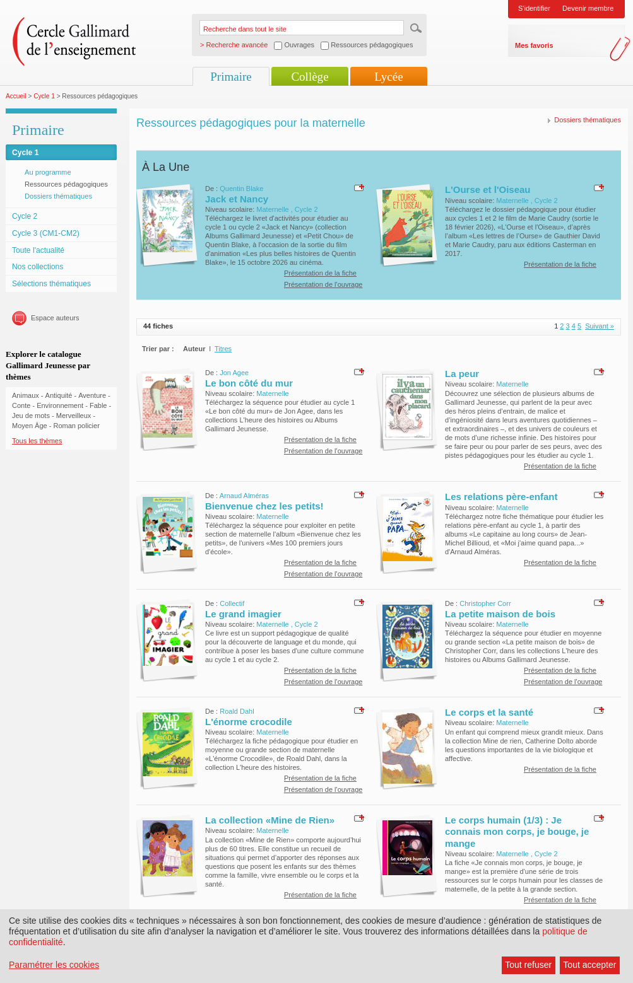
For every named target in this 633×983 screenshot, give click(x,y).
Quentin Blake (241, 188)
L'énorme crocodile (248, 721)
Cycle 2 (24, 216)
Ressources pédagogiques (66, 184)
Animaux (25, 395)
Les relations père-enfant (501, 496)
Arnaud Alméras (244, 495)
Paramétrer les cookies (54, 965)
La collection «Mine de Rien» (269, 820)
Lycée (388, 76)
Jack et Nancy (236, 199)
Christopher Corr (485, 603)
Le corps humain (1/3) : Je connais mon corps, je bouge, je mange (517, 832)
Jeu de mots (31, 415)
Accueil (16, 96)
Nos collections (37, 266)
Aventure (92, 395)
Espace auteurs (55, 318)
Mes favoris (534, 45)
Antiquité (59, 395)
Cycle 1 (44, 96)
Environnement (60, 405)
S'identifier (534, 8)
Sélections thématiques (51, 283)
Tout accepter (589, 965)
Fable (98, 405)
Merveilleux (74, 415)
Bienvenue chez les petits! (264, 506)
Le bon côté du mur (249, 383)
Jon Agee (234, 372)
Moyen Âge (29, 425)
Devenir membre (587, 8)
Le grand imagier (243, 613)
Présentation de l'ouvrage (323, 284)
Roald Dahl (237, 711)
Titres (223, 348)
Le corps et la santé (489, 712)
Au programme (48, 172)
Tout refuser (528, 965)
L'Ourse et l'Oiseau (488, 189)
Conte (21, 405)
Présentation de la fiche (320, 273)
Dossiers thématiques (58, 196)
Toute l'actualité (38, 250)
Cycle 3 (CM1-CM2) (46, 233)
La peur (462, 373)
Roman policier (76, 425)
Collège (309, 76)
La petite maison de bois (500, 613)
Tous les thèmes (37, 441)
